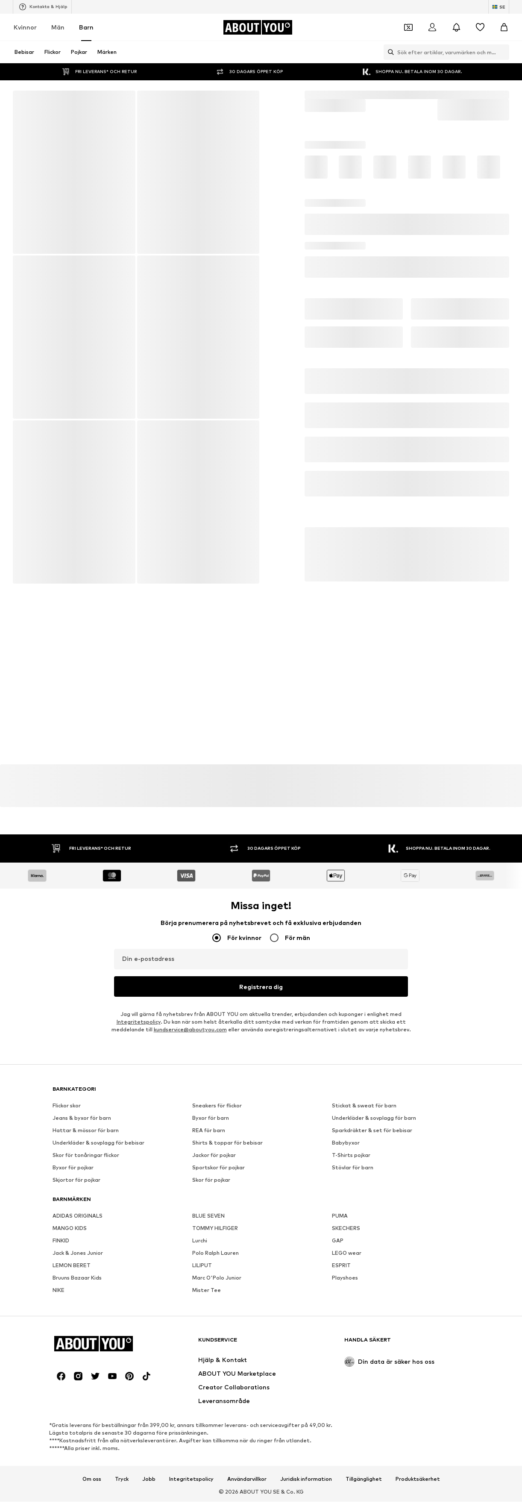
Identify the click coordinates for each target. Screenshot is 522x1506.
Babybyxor (346, 1412)
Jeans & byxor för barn (82, 1387)
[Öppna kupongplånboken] (408, 27)
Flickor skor (67, 1375)
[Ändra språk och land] (499, 7)
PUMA (340, 1485)
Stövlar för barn (352, 1437)
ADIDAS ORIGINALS (78, 1485)
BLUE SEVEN (208, 1485)
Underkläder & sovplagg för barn (374, 1387)
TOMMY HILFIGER (215, 1497)
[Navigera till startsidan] (257, 27)
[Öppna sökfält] (389, 52)
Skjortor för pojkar (76, 1449)
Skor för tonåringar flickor (86, 1424)
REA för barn (208, 1400)
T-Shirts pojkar (351, 1424)
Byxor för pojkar (73, 1437)
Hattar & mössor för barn (86, 1400)
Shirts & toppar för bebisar (227, 1412)
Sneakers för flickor (217, 1375)
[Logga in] (432, 27)
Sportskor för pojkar (218, 1437)
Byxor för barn (210, 1387)
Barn (86, 27)
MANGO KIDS (70, 1497)
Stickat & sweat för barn (364, 1375)
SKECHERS (346, 1497)
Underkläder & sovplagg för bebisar (98, 1412)
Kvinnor (25, 27)
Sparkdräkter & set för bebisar (372, 1400)
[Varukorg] (504, 27)
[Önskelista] (480, 27)
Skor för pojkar (211, 1449)
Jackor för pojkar (214, 1424)
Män (58, 27)
